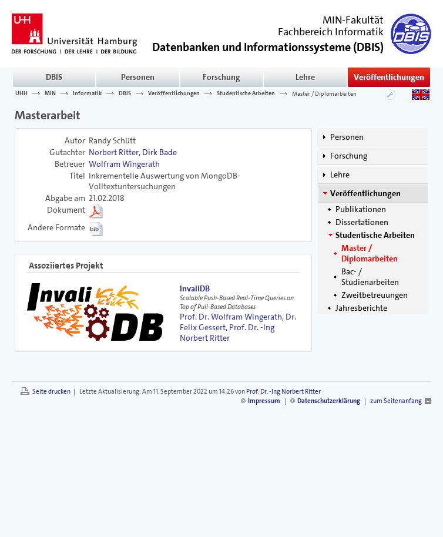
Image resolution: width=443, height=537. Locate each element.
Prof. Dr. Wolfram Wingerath (231, 316)
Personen (138, 77)
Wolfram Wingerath (124, 164)
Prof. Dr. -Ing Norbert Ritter (227, 332)
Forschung (221, 77)
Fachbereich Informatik (331, 32)
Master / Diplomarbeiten (324, 93)
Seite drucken (51, 391)
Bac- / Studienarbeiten (370, 276)
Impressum (264, 401)
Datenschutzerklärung (328, 401)
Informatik (87, 93)
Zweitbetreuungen (374, 295)
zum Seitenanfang (396, 401)
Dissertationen (361, 222)
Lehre (305, 77)
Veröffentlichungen (389, 77)
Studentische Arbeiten (246, 93)
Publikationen (360, 209)
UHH (21, 93)
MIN (50, 93)
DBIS (54, 77)
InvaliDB (195, 288)
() (268, 46)
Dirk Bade (159, 152)
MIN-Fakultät (353, 20)
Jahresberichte (361, 308)
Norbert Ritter (114, 152)
